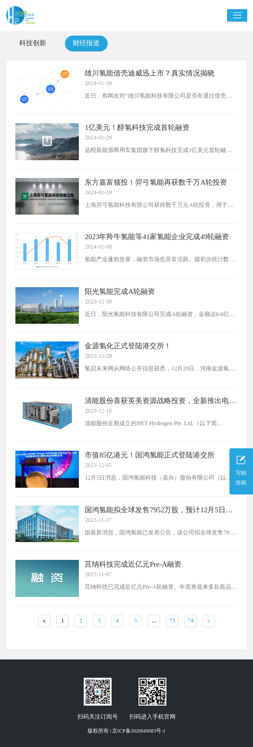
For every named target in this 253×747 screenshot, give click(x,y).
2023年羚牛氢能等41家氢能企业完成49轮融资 (157, 237)
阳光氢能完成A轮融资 (120, 291)
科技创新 (32, 43)
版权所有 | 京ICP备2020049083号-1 (126, 731)
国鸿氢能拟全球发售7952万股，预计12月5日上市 (159, 510)
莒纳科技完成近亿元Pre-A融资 (133, 564)
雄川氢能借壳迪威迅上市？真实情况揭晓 (150, 73)
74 (190, 620)
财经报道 (86, 43)
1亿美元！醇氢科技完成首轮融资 (137, 127)
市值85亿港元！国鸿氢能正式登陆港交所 (150, 455)
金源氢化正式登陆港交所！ (128, 346)
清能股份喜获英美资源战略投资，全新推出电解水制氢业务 (160, 401)
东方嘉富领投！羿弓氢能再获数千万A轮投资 (156, 182)
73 (172, 620)
